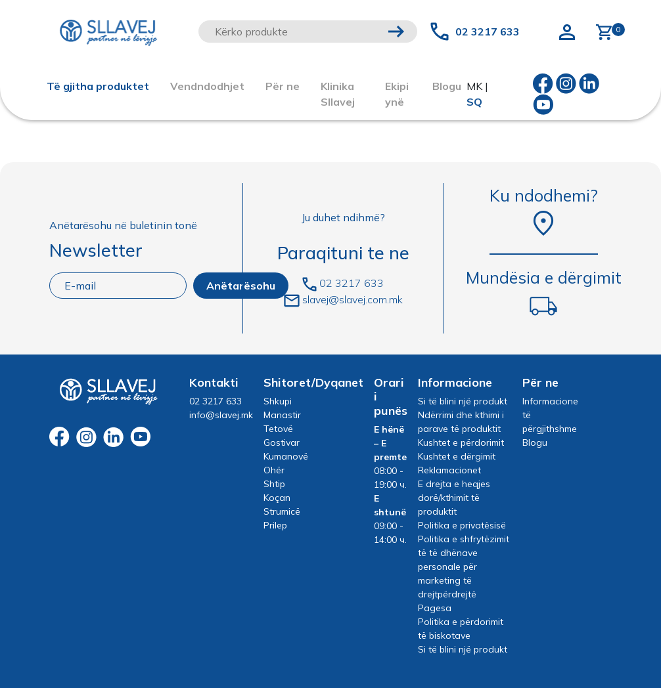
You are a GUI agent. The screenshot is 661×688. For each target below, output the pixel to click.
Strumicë (281, 511)
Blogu (534, 442)
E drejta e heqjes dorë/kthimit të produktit (454, 497)
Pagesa (434, 608)
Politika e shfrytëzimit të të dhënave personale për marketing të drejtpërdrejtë (463, 566)
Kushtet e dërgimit (456, 456)
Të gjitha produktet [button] (98, 86)
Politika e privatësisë (462, 525)
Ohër (274, 470)
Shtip (274, 484)
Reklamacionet (449, 470)
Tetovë (278, 429)
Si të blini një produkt (462, 401)
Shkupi (277, 401)
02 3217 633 (487, 31)
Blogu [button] (446, 86)
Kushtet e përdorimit (461, 442)
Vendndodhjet (207, 86)
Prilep (275, 525)
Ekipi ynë (397, 93)
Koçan (276, 498)
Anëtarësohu (240, 285)
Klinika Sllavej (338, 93)
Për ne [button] (282, 86)
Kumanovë (285, 456)
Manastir (282, 415)
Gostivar (281, 442)
